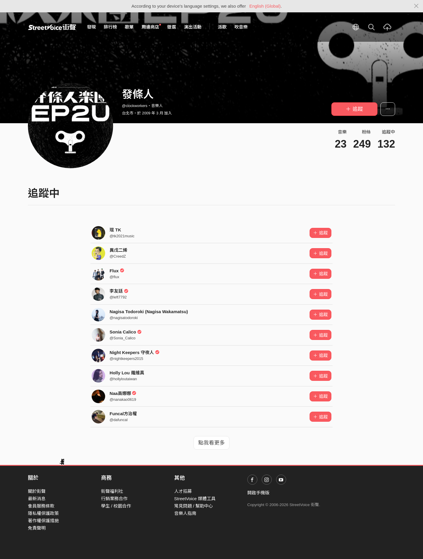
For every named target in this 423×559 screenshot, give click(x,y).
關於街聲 (37, 491)
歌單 (129, 26)
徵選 (171, 26)
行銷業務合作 (114, 498)
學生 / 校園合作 (116, 505)
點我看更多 (211, 443)
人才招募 (183, 491)
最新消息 (37, 498)
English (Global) (265, 6)
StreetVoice (52, 27)
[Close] (416, 6)
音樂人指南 (185, 513)
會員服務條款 (41, 505)
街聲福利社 (112, 491)
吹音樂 (241, 26)
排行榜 (110, 26)
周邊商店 (151, 27)
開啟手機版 (258, 492)
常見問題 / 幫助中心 (193, 505)
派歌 (222, 26)
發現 (91, 26)
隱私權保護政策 (43, 513)
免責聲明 (37, 527)
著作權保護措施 (43, 520)
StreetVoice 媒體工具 (195, 498)
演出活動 (193, 26)
